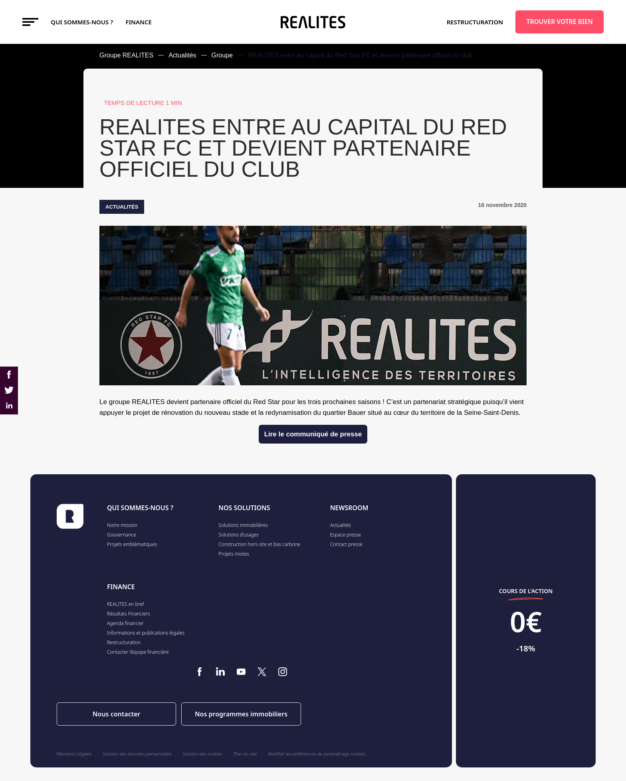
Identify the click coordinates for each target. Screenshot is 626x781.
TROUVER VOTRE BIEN (559, 21)
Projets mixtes (233, 553)
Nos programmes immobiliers (241, 714)
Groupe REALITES (126, 55)
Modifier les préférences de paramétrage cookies (316, 754)
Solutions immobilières (243, 525)
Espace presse (345, 534)
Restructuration (475, 22)
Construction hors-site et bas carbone (259, 544)
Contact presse (346, 544)
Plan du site (245, 754)
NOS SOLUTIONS (244, 507)
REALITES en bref (125, 604)
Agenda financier (125, 623)
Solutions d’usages (238, 534)
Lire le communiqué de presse (313, 434)
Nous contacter (117, 714)
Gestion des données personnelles (137, 754)
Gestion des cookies (202, 754)
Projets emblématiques (132, 544)
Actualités (182, 55)
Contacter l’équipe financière (137, 652)
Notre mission (122, 525)
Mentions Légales (74, 754)
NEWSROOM (349, 507)
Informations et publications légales (145, 632)
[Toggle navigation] (30, 22)
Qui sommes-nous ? (82, 22)
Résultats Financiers (128, 613)
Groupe (222, 55)
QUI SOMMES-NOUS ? (140, 507)
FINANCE (139, 22)
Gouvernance (121, 534)
